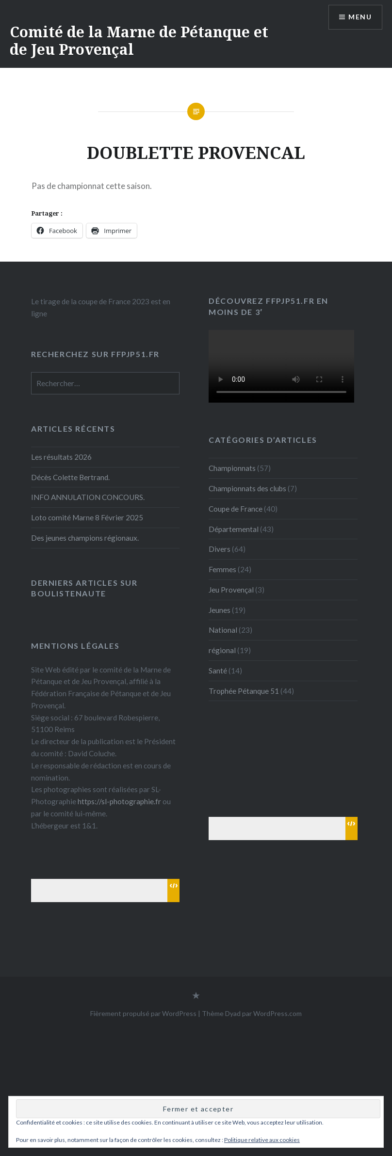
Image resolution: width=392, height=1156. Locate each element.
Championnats (232, 468)
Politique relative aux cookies (262, 1139)
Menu (360, 17)
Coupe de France (235, 508)
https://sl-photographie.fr (119, 801)
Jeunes (219, 610)
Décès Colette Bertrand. (70, 477)
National (223, 629)
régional (222, 650)
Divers (219, 549)
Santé (218, 670)
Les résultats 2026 (61, 457)
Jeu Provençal (231, 589)
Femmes (222, 569)
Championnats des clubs (247, 488)
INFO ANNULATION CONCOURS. (88, 497)
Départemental (234, 529)
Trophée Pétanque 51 (244, 691)
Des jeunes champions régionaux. (85, 537)
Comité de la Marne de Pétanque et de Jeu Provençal (139, 40)
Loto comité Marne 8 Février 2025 (87, 517)
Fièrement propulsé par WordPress (143, 1013)
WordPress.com (277, 1013)
